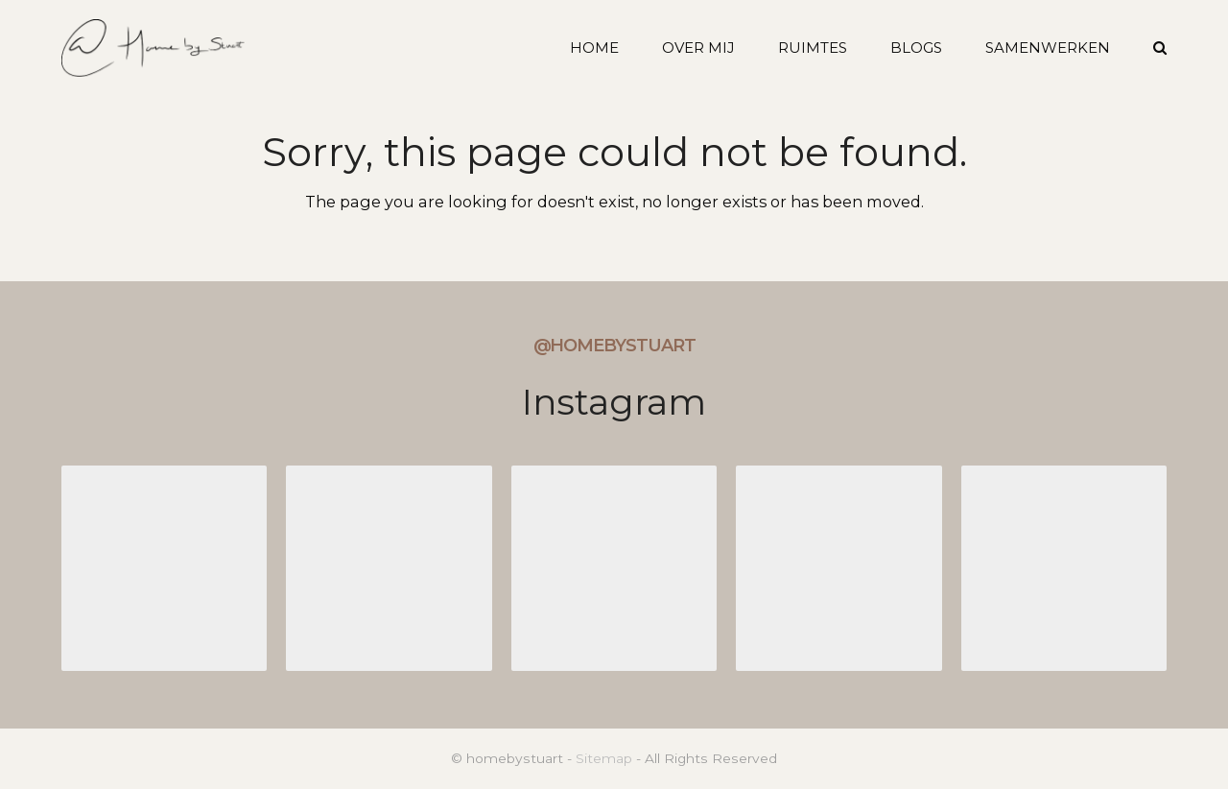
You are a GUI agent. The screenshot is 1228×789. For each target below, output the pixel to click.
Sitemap (604, 758)
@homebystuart (614, 345)
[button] (1160, 48)
